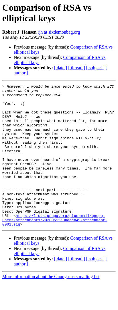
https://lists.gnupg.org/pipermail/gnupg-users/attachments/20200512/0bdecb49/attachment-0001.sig (54, 247)
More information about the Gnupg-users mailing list (51, 305)
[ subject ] (95, 67)
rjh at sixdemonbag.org (59, 32)
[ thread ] (76, 67)
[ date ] (60, 67)
